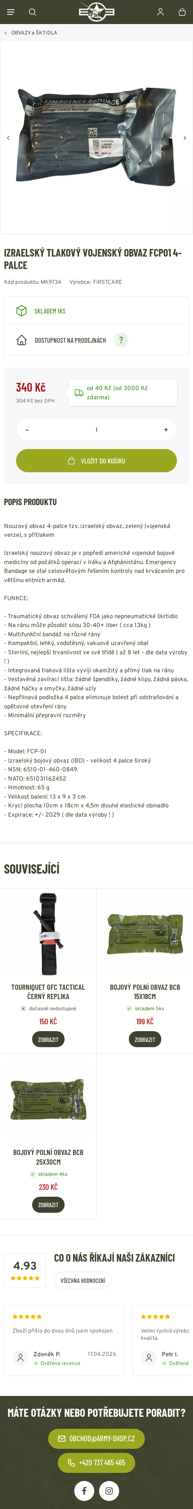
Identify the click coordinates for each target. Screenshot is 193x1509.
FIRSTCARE (107, 282)
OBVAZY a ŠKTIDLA (34, 32)
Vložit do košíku (97, 460)
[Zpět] (8, 138)
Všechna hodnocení (83, 1280)
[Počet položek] (96, 429)
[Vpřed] (185, 138)
